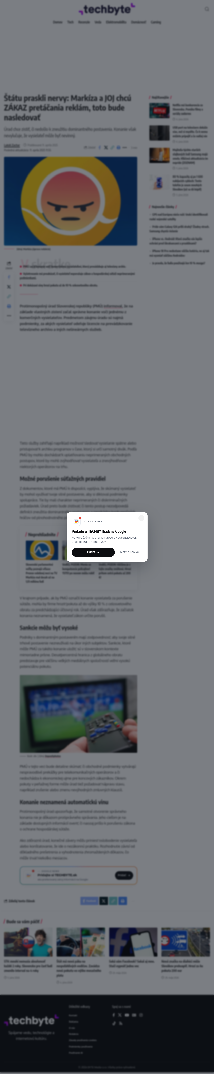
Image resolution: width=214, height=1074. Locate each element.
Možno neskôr (129, 552)
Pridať (93, 552)
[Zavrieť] (141, 518)
